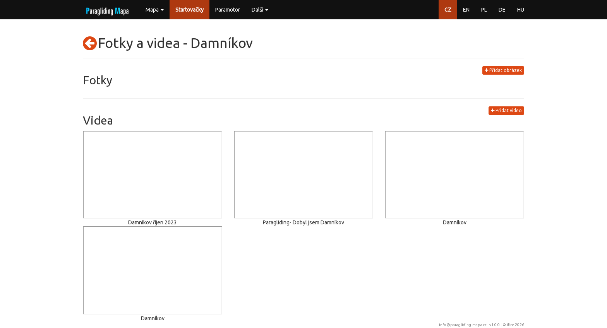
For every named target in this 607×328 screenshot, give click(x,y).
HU (520, 10)
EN (466, 10)
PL (484, 10)
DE (502, 10)
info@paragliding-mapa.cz (463, 325)
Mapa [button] (155, 10)
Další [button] (260, 10)
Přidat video (506, 110)
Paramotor (227, 10)
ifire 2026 (515, 325)
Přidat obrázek (503, 70)
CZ (447, 10)
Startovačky (189, 10)
